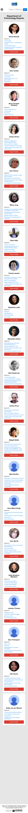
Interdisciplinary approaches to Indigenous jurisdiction (12, 418)
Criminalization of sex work (11, 786)
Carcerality (7, 344)
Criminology (7, 42)
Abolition (6, 339)
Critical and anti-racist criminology (13, 565)
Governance (7, 567)
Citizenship (7, 81)
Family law (7, 120)
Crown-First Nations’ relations (12, 415)
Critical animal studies (10, 640)
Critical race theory (9, 265)
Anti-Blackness (8, 341)
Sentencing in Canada (10, 604)
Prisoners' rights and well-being (13, 158)
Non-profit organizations (11, 489)
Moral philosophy (9, 568)
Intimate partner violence (11, 234)
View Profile (14, 55)
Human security (8, 677)
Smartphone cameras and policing (13, 526)
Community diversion (10, 116)
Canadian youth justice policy (12, 747)
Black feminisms (8, 343)
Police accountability (10, 305)
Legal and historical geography (12, 420)
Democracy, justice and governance (10, 83)
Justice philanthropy (9, 47)
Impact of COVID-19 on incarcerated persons (10, 154)
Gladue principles (9, 122)
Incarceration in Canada (10, 157)
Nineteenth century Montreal (12, 194)
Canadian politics (9, 79)
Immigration (7, 86)
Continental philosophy (10, 638)
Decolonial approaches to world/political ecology (11, 267)
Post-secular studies (9, 271)
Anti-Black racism (9, 673)
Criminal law (7, 118)
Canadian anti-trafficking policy (12, 785)
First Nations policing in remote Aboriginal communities (13, 303)
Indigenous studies (9, 270)
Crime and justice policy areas (12, 488)
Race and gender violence (11, 454)
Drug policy (7, 788)
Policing (6, 712)
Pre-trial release (8, 602)
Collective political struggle (11, 675)
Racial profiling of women (11, 307)
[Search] (25, 9)
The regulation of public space (12, 199)
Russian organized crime (11, 379)
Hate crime (7, 710)
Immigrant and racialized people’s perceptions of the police (13, 228)
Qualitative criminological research (14, 525)
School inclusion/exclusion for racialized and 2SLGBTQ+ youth (13, 492)
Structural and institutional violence (14, 455)
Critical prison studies (10, 641)
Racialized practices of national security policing (12, 49)
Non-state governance (10, 678)
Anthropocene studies (10, 636)
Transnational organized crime (12, 384)
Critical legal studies (10, 413)
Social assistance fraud (10, 755)
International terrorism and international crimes (11, 377)
